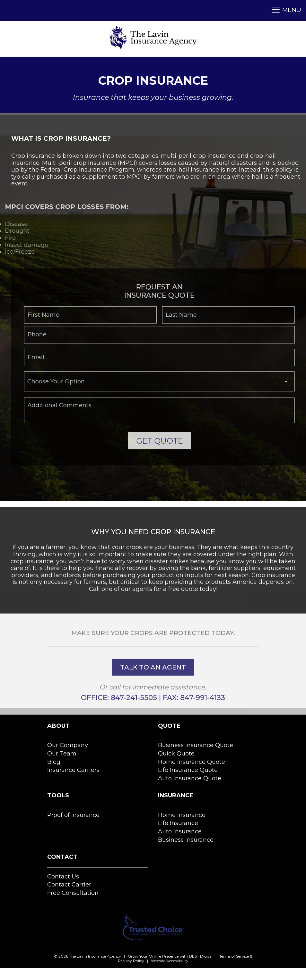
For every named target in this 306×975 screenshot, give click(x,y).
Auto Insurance (180, 831)
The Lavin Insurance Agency (95, 956)
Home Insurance (181, 815)
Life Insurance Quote (188, 769)
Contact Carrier (69, 884)
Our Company (67, 745)
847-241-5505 (134, 709)
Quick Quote (176, 753)
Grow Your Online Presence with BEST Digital (170, 956)
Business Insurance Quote (195, 745)
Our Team (61, 753)
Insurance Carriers (73, 769)
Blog (53, 761)
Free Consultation (73, 892)
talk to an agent (153, 679)
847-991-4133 (202, 709)
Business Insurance (186, 839)
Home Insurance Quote (191, 761)
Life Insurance (178, 823)
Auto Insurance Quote (189, 778)
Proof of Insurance (73, 815)
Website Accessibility (169, 960)
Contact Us (63, 876)
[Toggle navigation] (284, 10)
